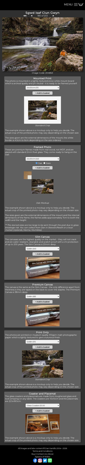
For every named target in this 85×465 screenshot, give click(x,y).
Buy (33, 454)
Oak (39, 163)
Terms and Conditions (42, 451)
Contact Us (41, 454)
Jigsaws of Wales (42, 457)
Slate (48, 163)
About (50, 454)
